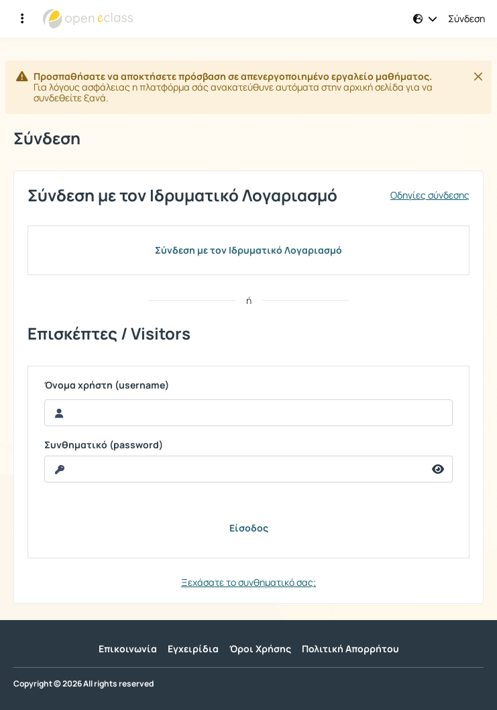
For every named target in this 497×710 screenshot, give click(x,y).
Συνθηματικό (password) (103, 445)
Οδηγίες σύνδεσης (430, 195)
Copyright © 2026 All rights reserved (83, 683)
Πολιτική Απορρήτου (350, 648)
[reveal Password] (234, 469)
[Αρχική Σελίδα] (88, 18)
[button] (425, 18)
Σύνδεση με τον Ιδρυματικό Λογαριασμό (248, 250)
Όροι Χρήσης (260, 648)
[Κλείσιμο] (478, 76)
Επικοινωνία (128, 648)
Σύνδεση (466, 18)
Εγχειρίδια (193, 648)
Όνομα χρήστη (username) (106, 385)
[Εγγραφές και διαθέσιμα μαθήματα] (22, 19)
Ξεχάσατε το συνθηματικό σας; (248, 582)
